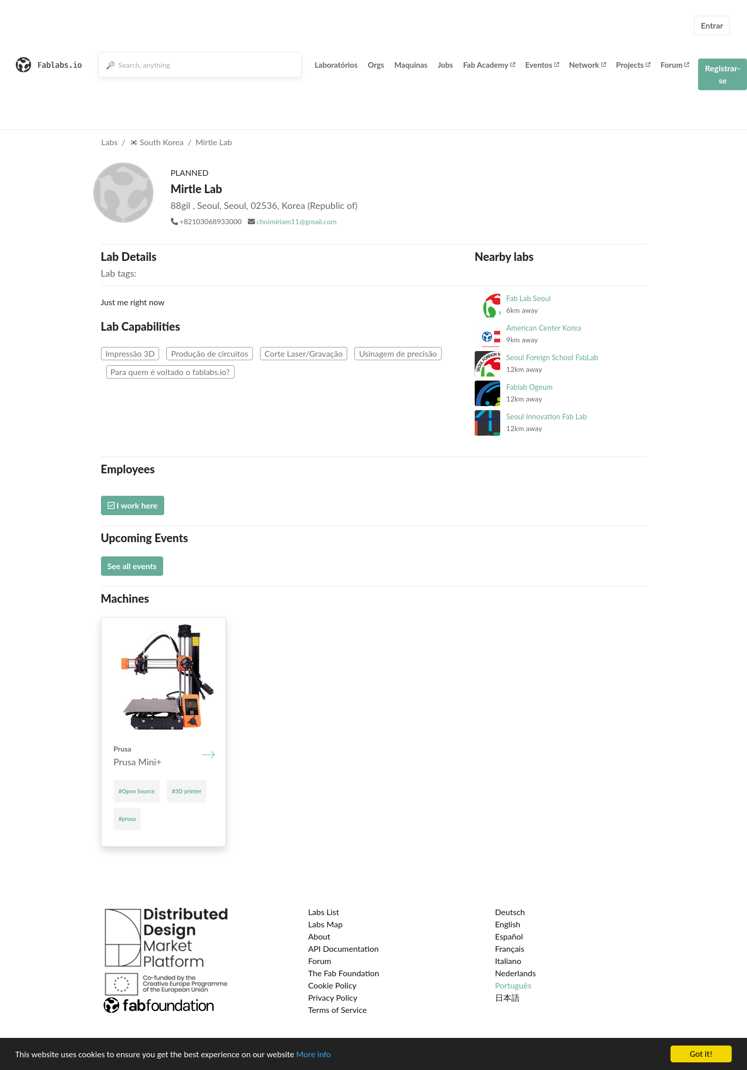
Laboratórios (336, 64)
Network (587, 64)
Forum (674, 64)
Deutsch (510, 912)
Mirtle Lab (213, 142)
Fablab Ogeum (529, 387)
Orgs (376, 64)
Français (509, 948)
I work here (133, 505)
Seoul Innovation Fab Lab (546, 416)
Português (513, 985)
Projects (633, 64)
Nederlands (515, 973)
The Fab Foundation (343, 973)
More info (313, 1055)
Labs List (323, 912)
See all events (132, 566)
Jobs (445, 64)
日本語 (507, 997)
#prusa (127, 818)
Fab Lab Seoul (528, 298)
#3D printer (186, 791)
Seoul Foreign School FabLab (552, 357)
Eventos (542, 64)
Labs (109, 142)
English (508, 924)
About (319, 936)
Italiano (508, 961)
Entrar (712, 25)
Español (509, 936)
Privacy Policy (332, 997)
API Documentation (343, 948)
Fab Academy (489, 64)
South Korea (157, 142)
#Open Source (137, 791)
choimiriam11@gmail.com (296, 221)
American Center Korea (543, 328)
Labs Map (325, 924)
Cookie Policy (332, 985)
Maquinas (410, 64)
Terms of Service (337, 1009)
